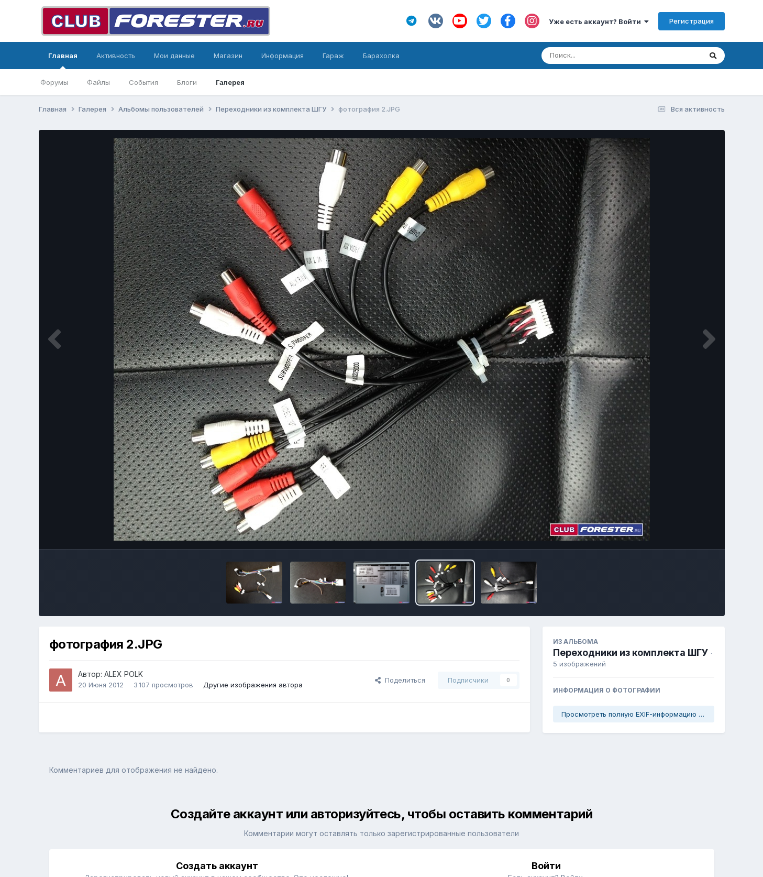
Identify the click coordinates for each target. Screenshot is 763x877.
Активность (115, 55)
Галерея (230, 82)
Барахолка (381, 55)
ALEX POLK (123, 674)
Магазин (228, 55)
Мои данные (174, 55)
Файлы (98, 82)
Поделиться (400, 680)
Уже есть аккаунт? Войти (599, 21)
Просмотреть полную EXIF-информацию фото (637, 714)
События (143, 82)
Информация (282, 55)
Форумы (54, 82)
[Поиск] (601, 55)
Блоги (187, 82)
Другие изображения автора (253, 685)
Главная (63, 60)
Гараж (333, 55)
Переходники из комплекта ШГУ (631, 652)
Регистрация (691, 21)
